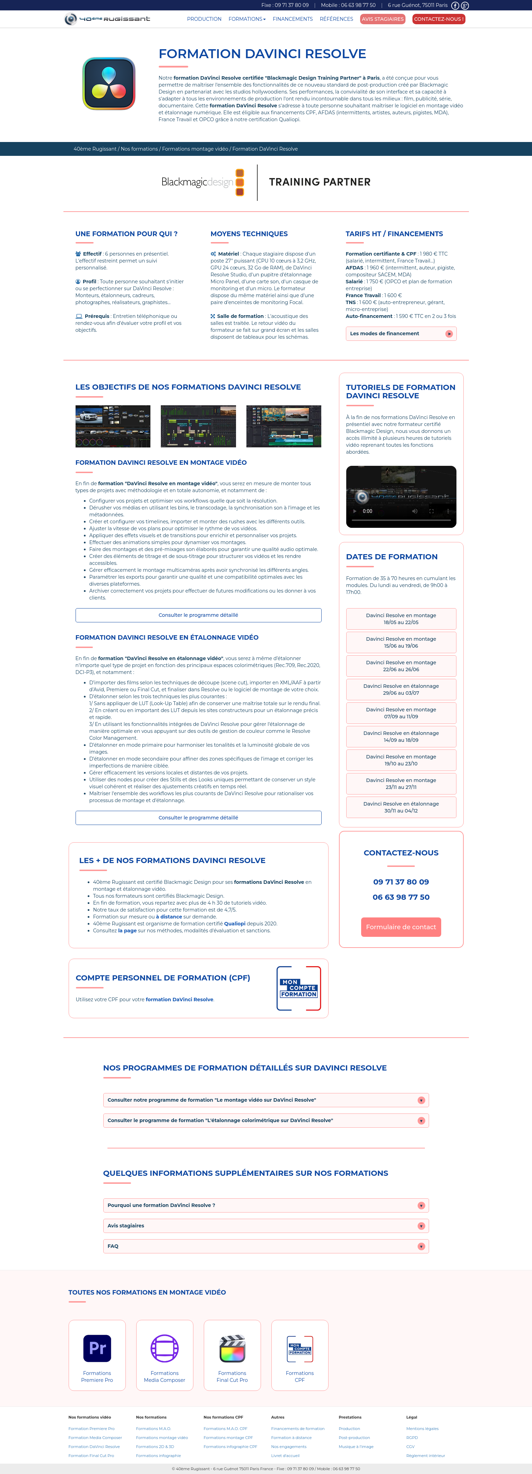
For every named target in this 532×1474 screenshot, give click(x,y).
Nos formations (139, 149)
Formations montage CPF (228, 1437)
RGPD (412, 1437)
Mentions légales (423, 1428)
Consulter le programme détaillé (198, 615)
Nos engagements (289, 1446)
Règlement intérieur (426, 1455)
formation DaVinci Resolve (179, 999)
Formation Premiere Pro (92, 1428)
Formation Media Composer (95, 1437)
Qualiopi (235, 924)
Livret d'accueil (285, 1455)
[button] (266, 1100)
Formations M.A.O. (153, 1428)
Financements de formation (298, 1428)
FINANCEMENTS (293, 19)
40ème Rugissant (95, 149)
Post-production (354, 1437)
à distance (169, 917)
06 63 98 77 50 (358, 5)
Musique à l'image (356, 1446)
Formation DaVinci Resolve (94, 1446)
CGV (411, 1446)
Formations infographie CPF (231, 1446)
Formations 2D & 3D (155, 1446)
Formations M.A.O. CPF (226, 1428)
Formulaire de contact (401, 927)
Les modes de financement (401, 334)
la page (127, 930)
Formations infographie (158, 1455)
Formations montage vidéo (195, 149)
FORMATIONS (247, 19)
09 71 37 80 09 (292, 5)
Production (349, 1428)
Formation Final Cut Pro (91, 1455)
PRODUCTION (204, 19)
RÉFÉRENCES (337, 19)
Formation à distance (291, 1437)
